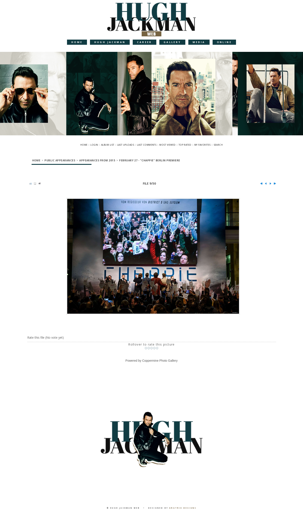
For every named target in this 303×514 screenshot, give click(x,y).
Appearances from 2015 (97, 160)
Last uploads (125, 144)
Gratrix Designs (182, 508)
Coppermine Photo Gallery (160, 360)
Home (77, 42)
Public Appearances (59, 160)
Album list (107, 144)
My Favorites (202, 144)
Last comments (146, 144)
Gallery (172, 42)
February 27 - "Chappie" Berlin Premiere (149, 160)
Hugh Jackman (110, 42)
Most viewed (167, 144)
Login (94, 144)
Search (218, 144)
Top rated (185, 144)
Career (144, 42)
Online (224, 42)
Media (199, 42)
